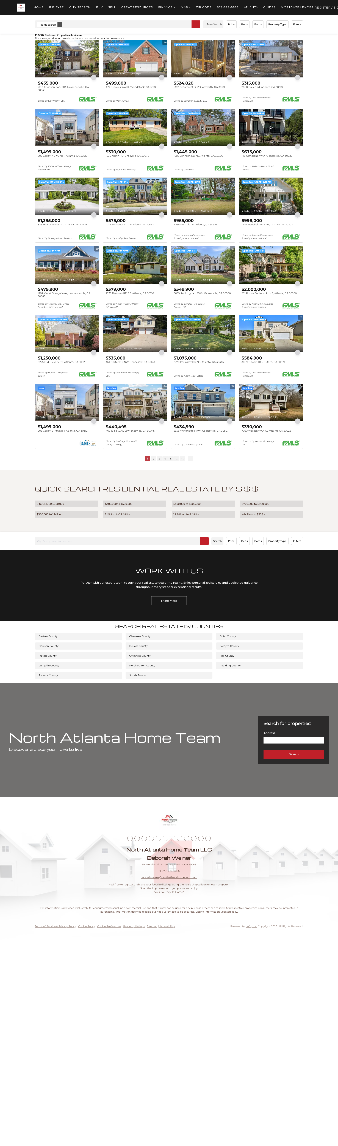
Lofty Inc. (251, 926)
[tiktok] (179, 838)
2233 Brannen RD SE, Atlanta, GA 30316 (130, 293)
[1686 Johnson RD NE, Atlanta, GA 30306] (203, 127)
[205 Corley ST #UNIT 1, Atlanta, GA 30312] (67, 402)
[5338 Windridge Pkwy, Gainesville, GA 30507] (203, 402)
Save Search (214, 24)
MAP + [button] (186, 7)
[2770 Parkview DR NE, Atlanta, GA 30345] (203, 333)
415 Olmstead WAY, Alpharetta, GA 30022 (267, 155)
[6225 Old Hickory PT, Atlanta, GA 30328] (67, 333)
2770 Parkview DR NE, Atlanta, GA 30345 (199, 362)
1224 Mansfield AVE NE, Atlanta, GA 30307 (267, 224)
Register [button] (323, 7)
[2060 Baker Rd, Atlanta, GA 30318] (271, 58)
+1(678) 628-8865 (169, 870)
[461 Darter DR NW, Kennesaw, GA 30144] (135, 333)
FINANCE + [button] (167, 7)
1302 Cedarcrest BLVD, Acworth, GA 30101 (199, 87)
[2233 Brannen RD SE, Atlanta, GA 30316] (135, 265)
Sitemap (152, 926)
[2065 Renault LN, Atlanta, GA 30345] (203, 196)
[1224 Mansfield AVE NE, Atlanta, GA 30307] (271, 196)
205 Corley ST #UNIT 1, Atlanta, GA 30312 (62, 430)
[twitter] (144, 838)
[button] (21, 8)
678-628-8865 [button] (228, 7)
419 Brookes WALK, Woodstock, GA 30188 (131, 87)
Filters (297, 24)
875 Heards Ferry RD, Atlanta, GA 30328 (62, 224)
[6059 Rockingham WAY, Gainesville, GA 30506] (203, 265)
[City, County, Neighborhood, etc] (122, 541)
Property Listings (134, 926)
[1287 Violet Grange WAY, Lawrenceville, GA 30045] (67, 265)
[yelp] (158, 838)
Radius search (50, 24)
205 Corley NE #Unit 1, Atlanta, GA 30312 (62, 155)
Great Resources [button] (137, 7)
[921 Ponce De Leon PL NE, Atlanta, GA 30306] (271, 265)
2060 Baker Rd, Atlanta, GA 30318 (262, 87)
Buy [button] (99, 7)
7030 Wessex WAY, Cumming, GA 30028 (266, 430)
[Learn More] (169, 600)
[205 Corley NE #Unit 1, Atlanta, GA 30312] (67, 127)
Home (39, 7)
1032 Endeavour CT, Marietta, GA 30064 (130, 224)
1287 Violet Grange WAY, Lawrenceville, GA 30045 (64, 295)
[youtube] (172, 838)
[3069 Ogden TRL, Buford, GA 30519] (271, 333)
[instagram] (165, 838)
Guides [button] (269, 7)
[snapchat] (186, 838)
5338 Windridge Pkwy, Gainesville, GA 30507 (201, 430)
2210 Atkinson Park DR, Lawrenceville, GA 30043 (63, 88)
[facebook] (130, 838)
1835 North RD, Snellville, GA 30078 (127, 155)
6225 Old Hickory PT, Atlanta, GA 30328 (62, 362)
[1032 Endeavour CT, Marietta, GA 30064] (135, 196)
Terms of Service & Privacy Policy (55, 926)
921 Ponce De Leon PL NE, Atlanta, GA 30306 (269, 293)
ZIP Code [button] (204, 7)
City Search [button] (80, 7)
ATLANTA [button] (251, 7)
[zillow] (151, 838)
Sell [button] (112, 7)
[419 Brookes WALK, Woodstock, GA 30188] (135, 58)
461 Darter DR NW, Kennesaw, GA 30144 (130, 362)
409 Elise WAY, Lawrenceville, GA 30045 (130, 430)
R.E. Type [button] (56, 7)
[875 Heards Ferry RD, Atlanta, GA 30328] (67, 196)
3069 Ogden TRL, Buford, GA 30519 (263, 362)
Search (217, 541)
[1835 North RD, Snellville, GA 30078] (135, 127)
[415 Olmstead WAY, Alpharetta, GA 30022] (271, 127)
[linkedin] (137, 838)
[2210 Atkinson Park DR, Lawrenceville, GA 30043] (67, 58)
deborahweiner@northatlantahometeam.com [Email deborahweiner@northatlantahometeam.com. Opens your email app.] (169, 877)
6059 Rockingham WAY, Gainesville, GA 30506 (202, 293)
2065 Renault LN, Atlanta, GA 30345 (195, 224)
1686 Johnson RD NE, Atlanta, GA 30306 (198, 155)
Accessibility (167, 926)
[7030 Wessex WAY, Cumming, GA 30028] (271, 402)
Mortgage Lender (297, 7)
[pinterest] (193, 838)
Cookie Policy (86, 926)
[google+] (201, 838)
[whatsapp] (208, 838)
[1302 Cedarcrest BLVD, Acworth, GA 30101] (203, 58)
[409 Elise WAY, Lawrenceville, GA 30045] (135, 402)
